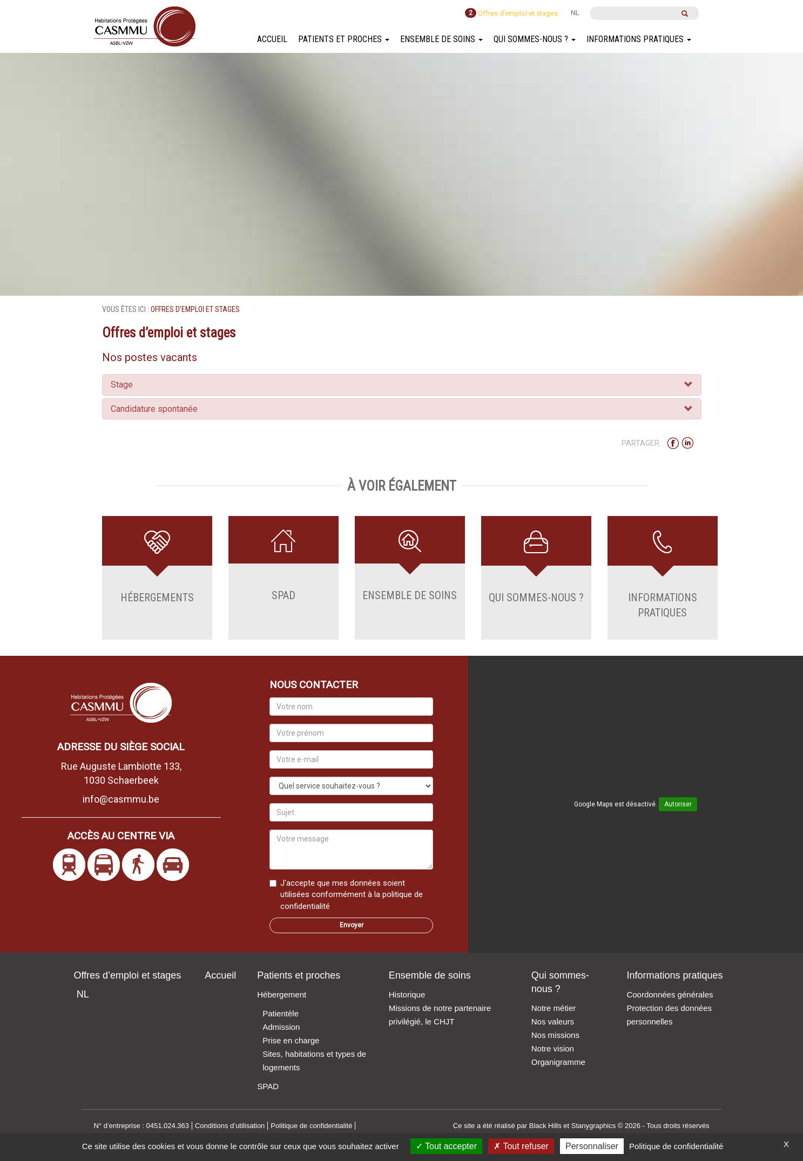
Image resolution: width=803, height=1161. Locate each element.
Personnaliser (591, 1146)
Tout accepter (446, 1146)
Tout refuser (521, 1146)
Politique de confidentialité (676, 1146)
